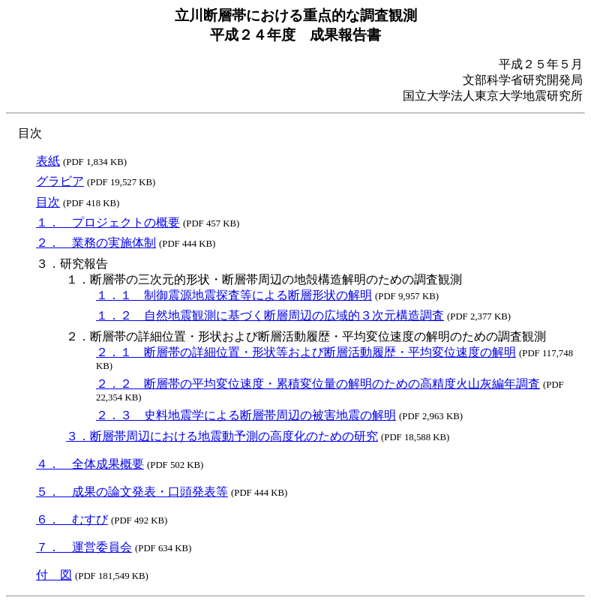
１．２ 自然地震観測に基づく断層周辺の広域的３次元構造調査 (270, 315)
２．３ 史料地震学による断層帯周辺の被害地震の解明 (246, 415)
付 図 (54, 574)
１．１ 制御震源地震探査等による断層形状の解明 (234, 295)
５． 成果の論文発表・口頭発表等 (132, 491)
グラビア (60, 181)
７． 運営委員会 (84, 547)
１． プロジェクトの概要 (108, 222)
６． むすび (72, 519)
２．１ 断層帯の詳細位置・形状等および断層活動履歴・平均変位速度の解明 (306, 352)
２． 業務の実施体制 (96, 242)
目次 (48, 202)
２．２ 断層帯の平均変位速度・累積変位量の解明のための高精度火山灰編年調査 (318, 383)
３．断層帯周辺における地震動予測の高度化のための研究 (222, 436)
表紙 (48, 160)
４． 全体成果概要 (90, 464)
